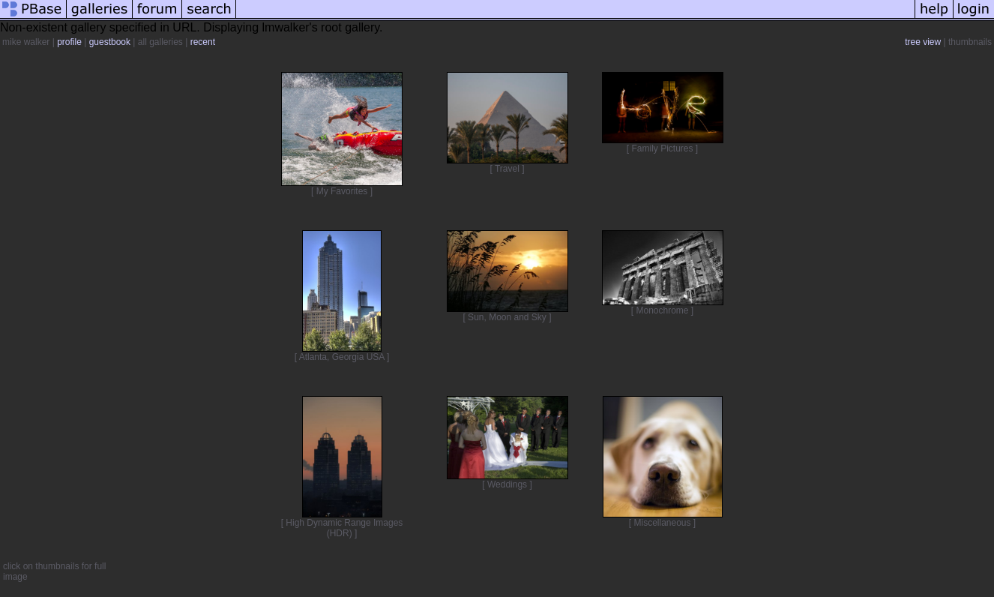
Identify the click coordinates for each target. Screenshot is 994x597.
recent (202, 42)
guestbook (109, 42)
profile (69, 42)
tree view (923, 42)
